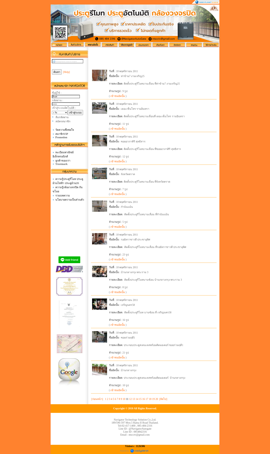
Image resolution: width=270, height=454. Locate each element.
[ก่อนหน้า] (97, 399)
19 (153, 399)
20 (156, 399)
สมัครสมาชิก (63, 121)
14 (137, 399)
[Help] (66, 72)
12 (130, 399)
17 (147, 399)
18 (150, 399)
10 (124, 399)
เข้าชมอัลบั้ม (117, 96)
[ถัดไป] (163, 399)
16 (143, 399)
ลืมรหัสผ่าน (62, 117)
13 (133, 399)
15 (140, 399)
